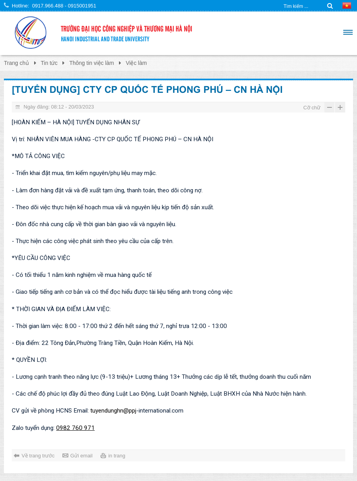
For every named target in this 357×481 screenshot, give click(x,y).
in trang (116, 456)
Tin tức (49, 63)
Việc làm (136, 63)
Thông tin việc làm (91, 63)
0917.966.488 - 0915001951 (64, 6)
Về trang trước (38, 456)
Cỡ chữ (311, 108)
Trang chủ (16, 63)
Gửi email (81, 456)
